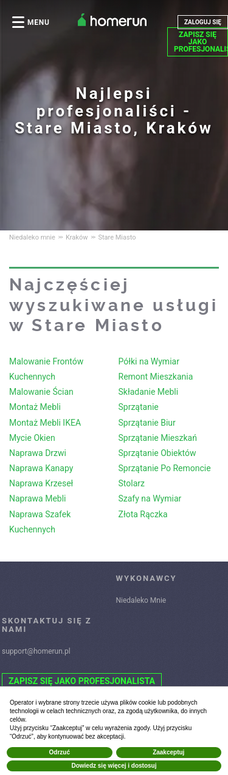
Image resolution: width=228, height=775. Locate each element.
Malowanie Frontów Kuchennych (46, 369)
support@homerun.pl (36, 651)
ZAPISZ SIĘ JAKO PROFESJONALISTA (201, 41)
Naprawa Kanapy (41, 468)
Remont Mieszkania (156, 376)
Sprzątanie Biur (147, 423)
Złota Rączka (143, 514)
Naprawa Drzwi (37, 453)
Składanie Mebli (149, 392)
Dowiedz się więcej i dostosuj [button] (113, 765)
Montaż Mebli (35, 407)
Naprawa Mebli (37, 498)
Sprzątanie (139, 407)
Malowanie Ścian (41, 392)
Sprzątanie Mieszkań (158, 438)
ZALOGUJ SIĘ (202, 22)
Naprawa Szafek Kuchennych (40, 521)
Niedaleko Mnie (141, 600)
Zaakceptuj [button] (168, 752)
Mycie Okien (32, 438)
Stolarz (132, 483)
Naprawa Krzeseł (41, 483)
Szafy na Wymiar (150, 498)
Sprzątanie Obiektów (157, 453)
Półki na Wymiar (149, 361)
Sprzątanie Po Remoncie (165, 468)
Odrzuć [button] (59, 752)
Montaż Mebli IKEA (45, 423)
